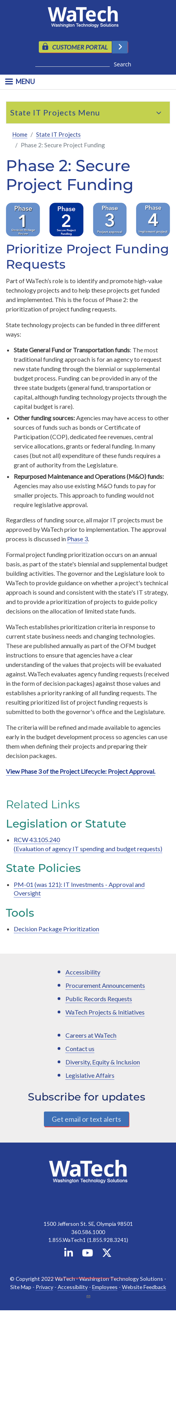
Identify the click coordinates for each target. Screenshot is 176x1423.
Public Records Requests (98, 998)
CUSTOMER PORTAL (80, 47)
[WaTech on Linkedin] (68, 1254)
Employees (105, 1287)
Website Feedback (144, 1287)
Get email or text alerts (86, 1119)
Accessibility (82, 972)
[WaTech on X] (107, 1254)
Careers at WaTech (90, 1035)
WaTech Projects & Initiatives (105, 1012)
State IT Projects (43, 112)
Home (19, 134)
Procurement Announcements (105, 985)
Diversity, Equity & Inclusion (102, 1062)
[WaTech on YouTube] (87, 1254)
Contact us (79, 1048)
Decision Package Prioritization (56, 928)
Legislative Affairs (89, 1075)
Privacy (44, 1287)
